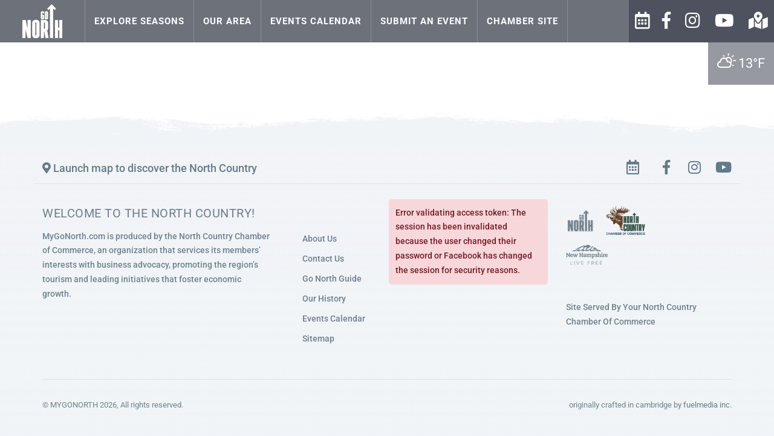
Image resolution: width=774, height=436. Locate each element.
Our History (324, 298)
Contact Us (323, 258)
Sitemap (318, 338)
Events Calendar (316, 21)
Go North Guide (332, 278)
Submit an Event (424, 21)
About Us (319, 238)
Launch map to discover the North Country (149, 168)
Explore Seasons (139, 21)
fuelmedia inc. (707, 404)
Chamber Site (522, 21)
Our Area (227, 21)
